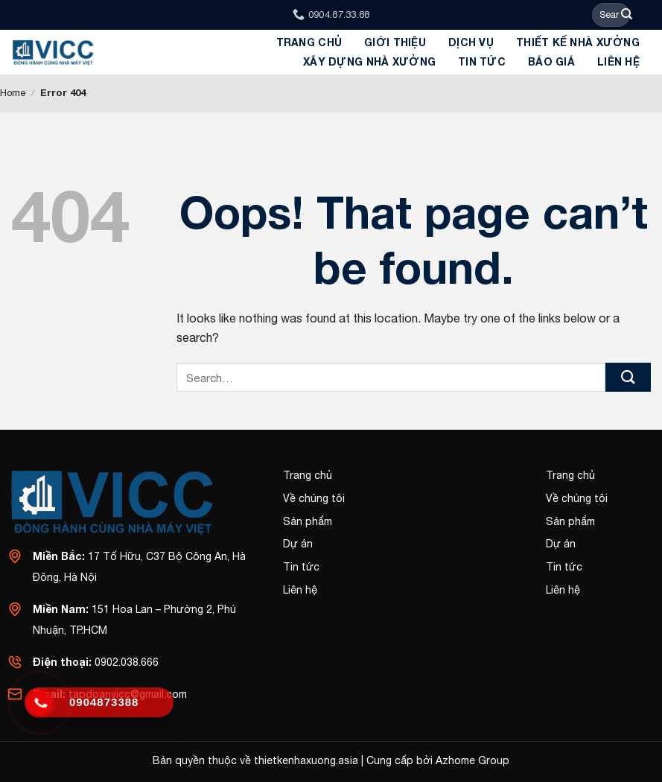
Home (12, 92)
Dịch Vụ (471, 42)
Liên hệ (618, 61)
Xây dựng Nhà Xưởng (369, 61)
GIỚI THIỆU (395, 42)
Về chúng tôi (314, 498)
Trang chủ (309, 42)
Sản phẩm (307, 521)
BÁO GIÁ (551, 61)
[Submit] (626, 15)
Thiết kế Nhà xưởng (578, 42)
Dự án (298, 544)
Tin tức (482, 61)
